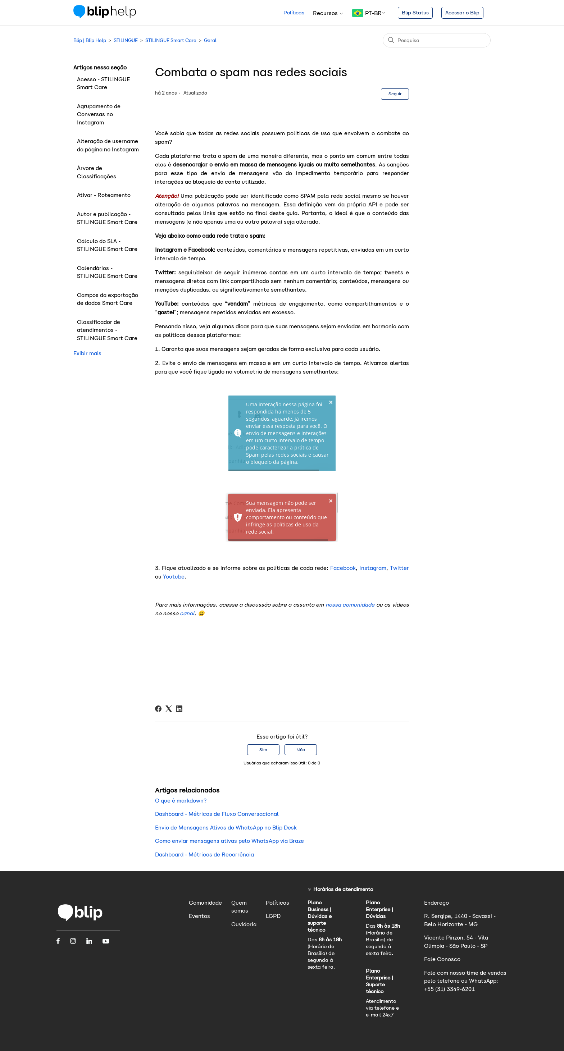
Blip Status (415, 12)
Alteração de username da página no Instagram (108, 145)
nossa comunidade (349, 604)
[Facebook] (158, 708)
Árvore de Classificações (96, 172)
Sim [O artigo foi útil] (263, 749)
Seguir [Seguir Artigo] (394, 93)
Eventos (199, 916)
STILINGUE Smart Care (170, 40)
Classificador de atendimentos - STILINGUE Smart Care (107, 330)
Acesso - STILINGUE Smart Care (103, 83)
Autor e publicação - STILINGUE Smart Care (107, 218)
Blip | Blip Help (89, 40)
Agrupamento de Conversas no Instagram (98, 114)
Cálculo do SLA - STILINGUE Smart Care (107, 245)
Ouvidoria (243, 924)
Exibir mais (87, 353)
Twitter (398, 568)
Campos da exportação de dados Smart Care (107, 299)
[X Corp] (168, 708)
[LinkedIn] (179, 708)
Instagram (372, 568)
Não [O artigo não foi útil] (300, 749)
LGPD (273, 916)
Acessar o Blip (462, 12)
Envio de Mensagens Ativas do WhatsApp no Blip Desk (226, 827)
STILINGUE (126, 40)
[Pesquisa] (437, 40)
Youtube (173, 576)
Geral (210, 40)
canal (187, 613)
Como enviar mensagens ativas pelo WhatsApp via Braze (229, 840)
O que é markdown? (180, 800)
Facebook (342, 568)
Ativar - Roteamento (104, 195)
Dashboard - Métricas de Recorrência (204, 854)
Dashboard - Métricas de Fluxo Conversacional (217, 813)
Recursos (328, 13)
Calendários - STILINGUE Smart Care (107, 272)
